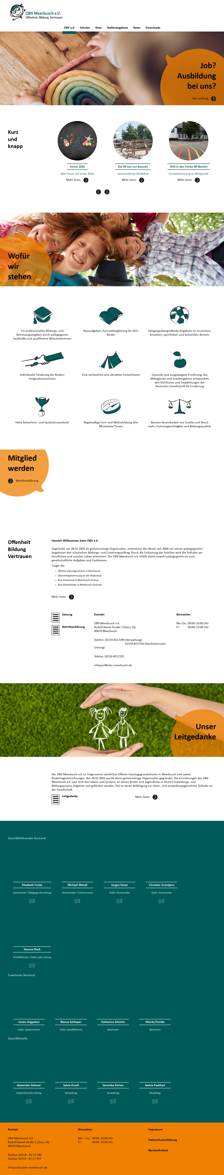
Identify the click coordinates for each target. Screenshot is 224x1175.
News (136, 28)
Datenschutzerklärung (162, 1140)
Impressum (155, 1129)
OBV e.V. (69, 28)
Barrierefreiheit (158, 1150)
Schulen (85, 28)
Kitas (98, 28)
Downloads (153, 28)
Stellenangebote (117, 28)
